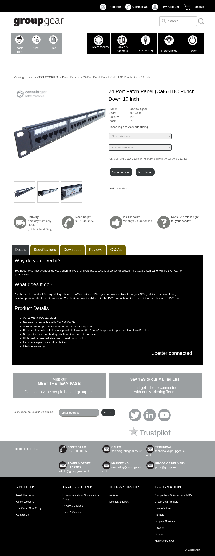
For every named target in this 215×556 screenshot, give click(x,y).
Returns (159, 527)
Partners (159, 514)
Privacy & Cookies (72, 505)
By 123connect (192, 549)
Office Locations (25, 501)
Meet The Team (25, 495)
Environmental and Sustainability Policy (80, 497)
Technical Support (118, 501)
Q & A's (116, 250)
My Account (171, 6)
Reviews (95, 250)
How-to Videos (163, 508)
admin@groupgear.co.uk (74, 471)
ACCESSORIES (48, 77)
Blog (53, 42)
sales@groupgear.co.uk (126, 451)
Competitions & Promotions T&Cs (173, 495)
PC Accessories (99, 41)
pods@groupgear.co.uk (170, 467)
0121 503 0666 (84, 221)
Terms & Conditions (73, 512)
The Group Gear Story (28, 508)
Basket (199, 6)
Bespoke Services (165, 521)
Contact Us (140, 6)
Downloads (72, 250)
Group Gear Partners (166, 501)
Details (20, 250)
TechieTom (19, 44)
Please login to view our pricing (128, 127)
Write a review (119, 188)
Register (115, 6)
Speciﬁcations (45, 250)
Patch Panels (70, 77)
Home (29, 77)
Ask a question (121, 172)
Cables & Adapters (122, 43)
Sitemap (159, 534)
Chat (36, 42)
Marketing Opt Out (165, 540)
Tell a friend (145, 172)
